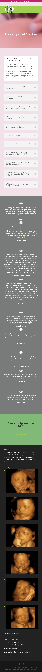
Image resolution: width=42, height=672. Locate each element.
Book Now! (21, 434)
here (17, 634)
